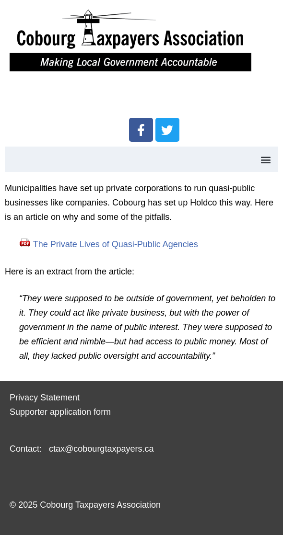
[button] (265, 159)
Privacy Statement (45, 397)
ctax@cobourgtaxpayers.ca (100, 449)
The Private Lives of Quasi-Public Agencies (115, 244)
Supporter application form (60, 412)
